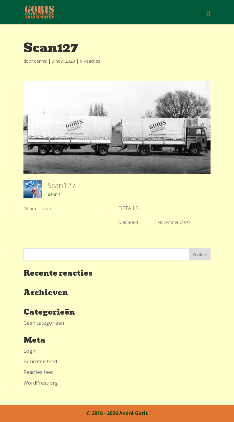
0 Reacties (90, 61)
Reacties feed (38, 372)
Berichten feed (40, 361)
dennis (40, 61)
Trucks (47, 208)
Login (30, 350)
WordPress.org (40, 382)
